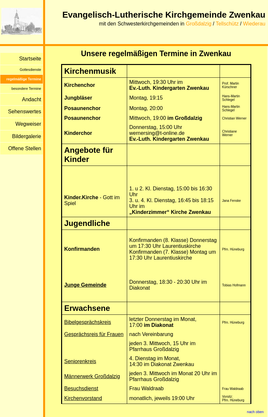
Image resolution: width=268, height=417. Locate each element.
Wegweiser (28, 124)
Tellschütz (227, 23)
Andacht (31, 99)
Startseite (30, 58)
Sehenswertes (24, 111)
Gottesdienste (30, 70)
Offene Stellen (24, 148)
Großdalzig (198, 23)
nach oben (255, 412)
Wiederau (254, 23)
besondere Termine (26, 88)
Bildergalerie (26, 136)
